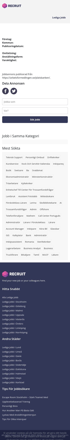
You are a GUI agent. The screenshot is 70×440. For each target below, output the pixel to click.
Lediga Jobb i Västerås (13, 319)
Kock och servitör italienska (36, 163)
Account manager (15, 228)
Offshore (44, 209)
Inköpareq (58, 163)
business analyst (32, 248)
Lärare (51, 222)
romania (29, 241)
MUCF (45, 254)
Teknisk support (14, 157)
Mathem (30, 215)
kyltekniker (27, 183)
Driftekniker (53, 157)
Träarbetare (12, 183)
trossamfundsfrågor (16, 209)
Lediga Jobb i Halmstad (14, 373)
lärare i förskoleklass (34, 222)
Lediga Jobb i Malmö (12, 310)
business (48, 248)
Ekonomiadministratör (17, 176)
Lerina (33, 202)
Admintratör (40, 235)
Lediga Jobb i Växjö (11, 377)
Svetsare (18, 170)
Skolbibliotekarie (48, 202)
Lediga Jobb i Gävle (11, 356)
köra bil (43, 228)
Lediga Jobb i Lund (11, 347)
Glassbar (54, 228)
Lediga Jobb (59, 17)
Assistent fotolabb (27, 196)
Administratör (13, 222)
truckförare (12, 254)
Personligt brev (10, 406)
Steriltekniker (44, 241)
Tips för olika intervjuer (14, 419)
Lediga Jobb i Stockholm (14, 301)
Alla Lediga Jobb (10, 297)
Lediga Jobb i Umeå (12, 351)
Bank (28, 235)
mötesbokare (47, 196)
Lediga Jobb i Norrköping (14, 332)
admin (33, 209)
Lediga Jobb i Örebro (12, 323)
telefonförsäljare (14, 215)
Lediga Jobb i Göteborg (13, 306)
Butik (8, 170)
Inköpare (31, 228)
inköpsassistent (14, 241)
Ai (61, 202)
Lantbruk (10, 196)
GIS (7, 235)
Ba (27, 170)
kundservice (12, 163)
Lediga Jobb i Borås (12, 360)
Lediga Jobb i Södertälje (14, 364)
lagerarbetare (13, 248)
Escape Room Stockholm (55, 435)
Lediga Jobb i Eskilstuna (14, 369)
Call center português (49, 215)
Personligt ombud (35, 157)
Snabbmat (37, 170)
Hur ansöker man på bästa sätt (18, 410)
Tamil (36, 254)
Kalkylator (18, 235)
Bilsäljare (25, 254)
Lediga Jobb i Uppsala (13, 314)
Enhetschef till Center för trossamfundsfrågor (29, 189)
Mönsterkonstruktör (42, 176)
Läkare (55, 254)
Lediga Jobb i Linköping (14, 328)
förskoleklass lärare (16, 202)
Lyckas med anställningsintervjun (19, 414)
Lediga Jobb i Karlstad (13, 382)
